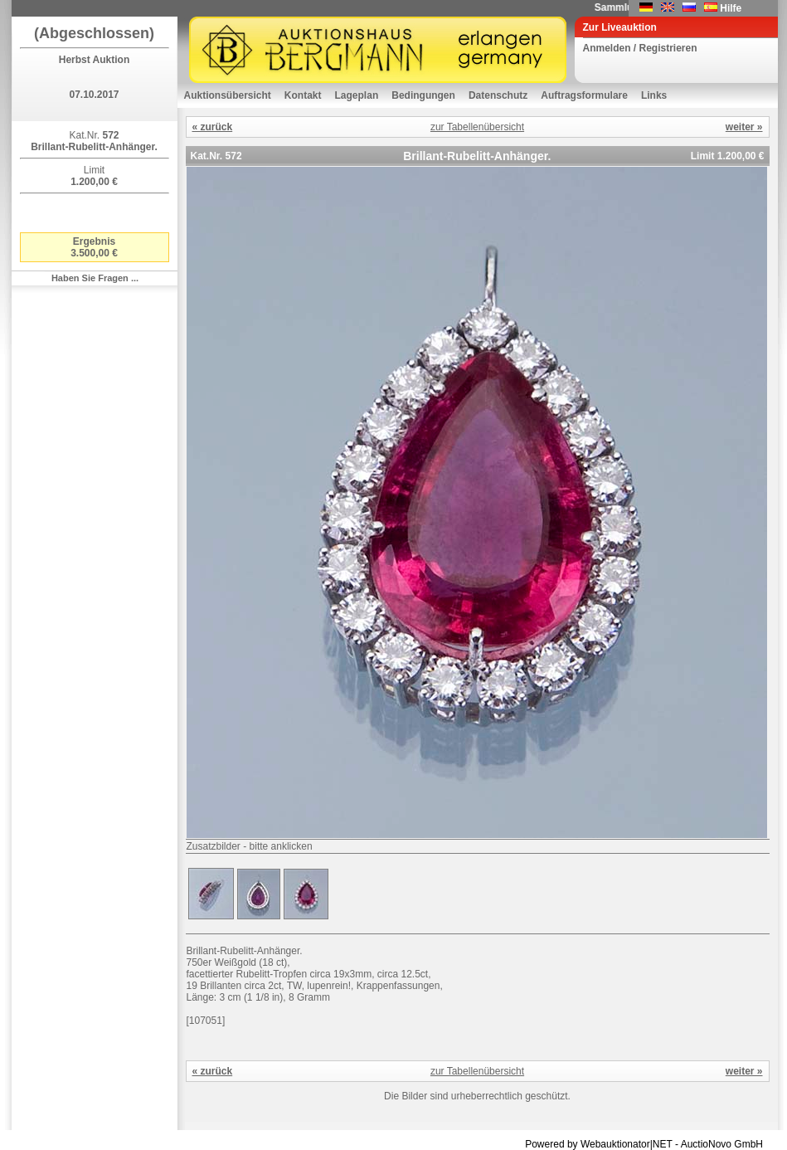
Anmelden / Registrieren (640, 48)
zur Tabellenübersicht (477, 127)
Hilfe (730, 8)
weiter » (744, 127)
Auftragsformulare (584, 95)
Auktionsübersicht (227, 95)
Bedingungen (423, 95)
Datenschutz (498, 95)
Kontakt (303, 95)
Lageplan (357, 95)
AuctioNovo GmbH (722, 1144)
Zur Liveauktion (620, 27)
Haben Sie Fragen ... (94, 278)
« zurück (212, 127)
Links (654, 95)
